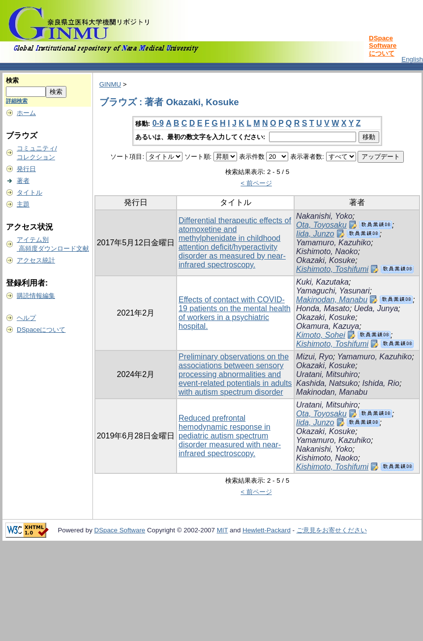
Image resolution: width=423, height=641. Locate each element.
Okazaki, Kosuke (325, 260)
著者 (23, 180)
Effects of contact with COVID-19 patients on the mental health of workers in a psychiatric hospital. (235, 312)
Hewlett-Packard (266, 530)
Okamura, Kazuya (327, 326)
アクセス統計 (36, 260)
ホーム (26, 113)
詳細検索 (17, 101)
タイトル (29, 192)
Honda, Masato (323, 308)
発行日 (26, 169)
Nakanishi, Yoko (324, 216)
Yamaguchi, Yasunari (332, 291)
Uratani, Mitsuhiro (327, 374)
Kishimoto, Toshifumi (332, 269)
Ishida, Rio (380, 383)
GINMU (110, 84)
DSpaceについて (41, 329)
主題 (23, 204)
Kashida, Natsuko (327, 383)
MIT (222, 530)
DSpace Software (120, 530)
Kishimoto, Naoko (327, 251)
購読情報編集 (36, 295)
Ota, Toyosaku (321, 225)
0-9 (158, 123)
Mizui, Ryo (314, 356)
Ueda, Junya (376, 308)
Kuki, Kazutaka (322, 282)
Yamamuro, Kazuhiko (333, 242)
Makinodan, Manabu (331, 299)
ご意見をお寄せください (332, 530)
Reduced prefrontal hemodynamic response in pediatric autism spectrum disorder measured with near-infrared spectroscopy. (230, 436)
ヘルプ (26, 317)
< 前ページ (256, 183)
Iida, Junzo (315, 234)
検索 (12, 80)
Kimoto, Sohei (320, 335)
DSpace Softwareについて (382, 45)
